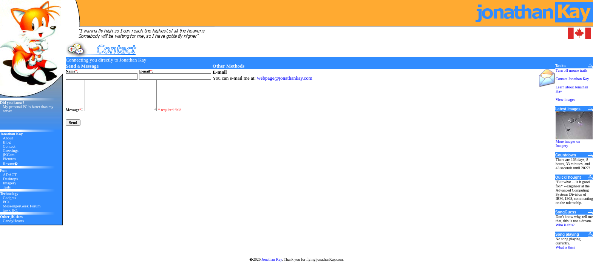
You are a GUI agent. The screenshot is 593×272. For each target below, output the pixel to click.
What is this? (565, 247)
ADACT (10, 175)
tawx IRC (11, 210)
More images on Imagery (568, 143)
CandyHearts (13, 221)
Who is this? (565, 225)
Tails (7, 187)
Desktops (10, 179)
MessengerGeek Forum (22, 206)
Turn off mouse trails (571, 70)
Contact (9, 146)
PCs (6, 202)
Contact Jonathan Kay (572, 79)
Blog (7, 142)
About (8, 138)
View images (565, 99)
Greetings (11, 150)
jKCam (9, 155)
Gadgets (9, 198)
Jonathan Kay (271, 259)
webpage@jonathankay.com (284, 78)
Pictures (9, 159)
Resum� (11, 164)
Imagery (10, 183)
